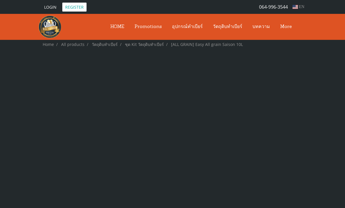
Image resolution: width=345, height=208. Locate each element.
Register (74, 7)
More (286, 27)
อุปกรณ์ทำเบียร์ (187, 27)
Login (50, 7)
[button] (302, 27)
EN (298, 7)
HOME (117, 27)
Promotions (148, 27)
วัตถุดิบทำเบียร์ (227, 27)
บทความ (261, 27)
